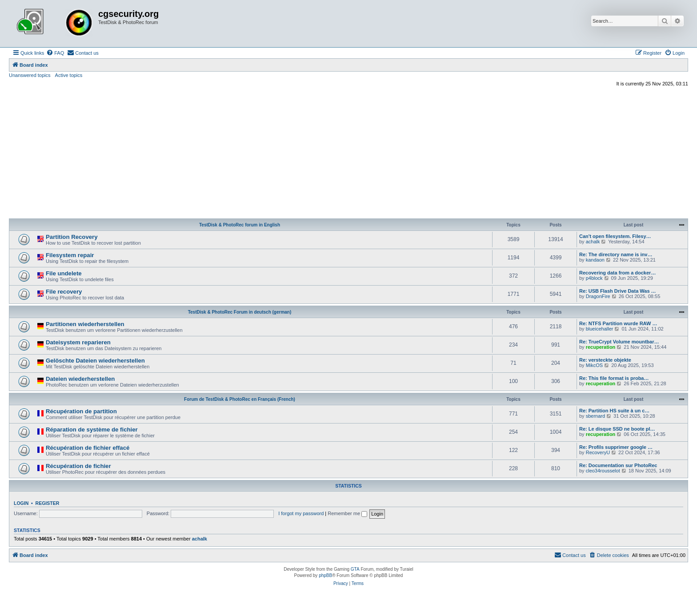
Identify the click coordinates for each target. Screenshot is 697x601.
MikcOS (594, 365)
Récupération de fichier (78, 466)
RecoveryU (598, 452)
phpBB (325, 575)
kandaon (595, 259)
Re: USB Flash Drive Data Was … (617, 291)
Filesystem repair (70, 255)
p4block (594, 278)
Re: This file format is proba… (614, 378)
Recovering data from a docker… (617, 272)
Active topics (69, 75)
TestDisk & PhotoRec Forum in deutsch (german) (240, 312)
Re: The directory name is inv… (615, 254)
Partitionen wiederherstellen (85, 324)
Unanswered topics (30, 75)
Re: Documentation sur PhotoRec (618, 465)
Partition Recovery (72, 237)
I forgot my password (301, 513)
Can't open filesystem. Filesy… (615, 236)
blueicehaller (599, 328)
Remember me (347, 513)
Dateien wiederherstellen (80, 378)
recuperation (601, 347)
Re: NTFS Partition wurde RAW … (618, 323)
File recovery (64, 291)
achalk (593, 241)
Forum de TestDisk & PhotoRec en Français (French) (239, 399)
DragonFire (598, 296)
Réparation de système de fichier (92, 429)
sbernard (595, 416)
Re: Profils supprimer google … (616, 447)
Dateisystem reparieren (78, 342)
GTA (355, 569)
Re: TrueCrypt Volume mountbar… (619, 341)
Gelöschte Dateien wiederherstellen (95, 360)
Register (48, 503)
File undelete (64, 273)
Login (21, 503)
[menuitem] (55, 53)
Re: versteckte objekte (605, 360)
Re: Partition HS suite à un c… (614, 410)
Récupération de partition (81, 411)
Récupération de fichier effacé (87, 447)
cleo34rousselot (603, 470)
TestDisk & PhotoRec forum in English (239, 224)
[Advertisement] (348, 154)
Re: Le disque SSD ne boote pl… (617, 429)
